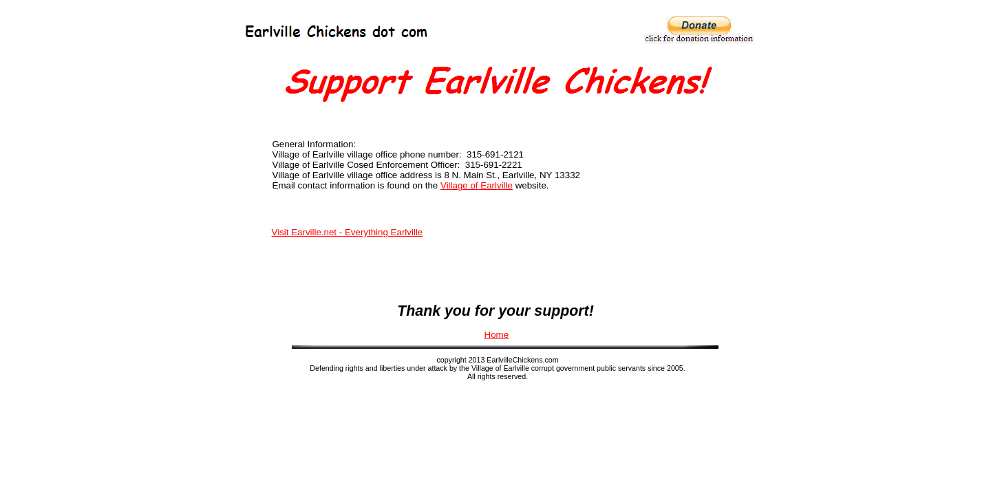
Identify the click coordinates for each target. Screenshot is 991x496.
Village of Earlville (476, 185)
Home (496, 335)
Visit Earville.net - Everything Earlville (347, 232)
